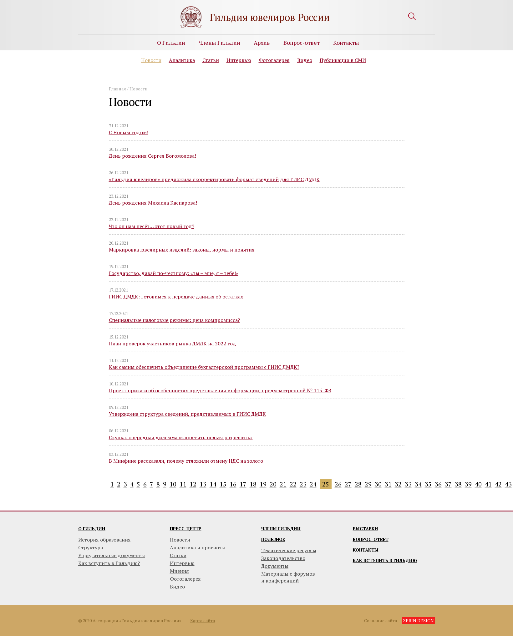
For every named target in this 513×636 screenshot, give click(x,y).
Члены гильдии (281, 529)
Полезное (273, 539)
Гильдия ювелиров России (270, 17)
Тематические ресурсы (288, 550)
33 (408, 484)
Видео (304, 60)
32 (398, 484)
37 (448, 484)
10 (173, 484)
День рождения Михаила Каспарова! (153, 202)
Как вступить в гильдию (385, 560)
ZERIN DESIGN (418, 620)
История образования (104, 539)
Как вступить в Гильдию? (109, 563)
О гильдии (91, 529)
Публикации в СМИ (343, 60)
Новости (151, 60)
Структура (90, 547)
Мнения (179, 570)
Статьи (210, 60)
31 (388, 484)
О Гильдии (171, 42)
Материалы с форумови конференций (288, 577)
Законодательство (283, 558)
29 (368, 484)
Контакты (346, 42)
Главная (117, 89)
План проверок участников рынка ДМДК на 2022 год (172, 343)
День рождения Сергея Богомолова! (152, 155)
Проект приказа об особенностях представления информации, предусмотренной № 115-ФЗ (220, 390)
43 (508, 484)
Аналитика (182, 60)
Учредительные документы (111, 555)
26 (338, 484)
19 (263, 484)
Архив (262, 42)
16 (233, 484)
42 (498, 484)
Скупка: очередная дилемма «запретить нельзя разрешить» (181, 437)
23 (303, 484)
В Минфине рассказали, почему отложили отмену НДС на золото (186, 460)
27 (348, 484)
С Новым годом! (128, 132)
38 (458, 484)
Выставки (365, 529)
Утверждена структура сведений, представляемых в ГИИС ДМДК (187, 413)
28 (358, 484)
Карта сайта (202, 620)
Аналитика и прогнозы (197, 547)
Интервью (238, 60)
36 (438, 484)
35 (428, 484)
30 (378, 484)
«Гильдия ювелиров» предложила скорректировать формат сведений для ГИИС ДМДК (214, 179)
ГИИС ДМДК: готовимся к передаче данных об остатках (176, 296)
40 (478, 484)
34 (418, 484)
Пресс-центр (185, 529)
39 (468, 484)
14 (213, 484)
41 (488, 484)
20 (273, 484)
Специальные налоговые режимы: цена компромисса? (174, 320)
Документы (274, 565)
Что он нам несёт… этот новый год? (151, 226)
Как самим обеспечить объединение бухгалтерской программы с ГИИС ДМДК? (204, 367)
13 (203, 484)
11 (183, 484)
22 (293, 484)
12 (193, 484)
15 (223, 484)
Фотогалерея (274, 60)
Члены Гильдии (219, 42)
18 (253, 484)
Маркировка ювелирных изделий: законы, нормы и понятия (182, 249)
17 (243, 484)
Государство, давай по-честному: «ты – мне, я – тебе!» (173, 273)
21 (283, 484)
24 (313, 484)
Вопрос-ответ (301, 42)
